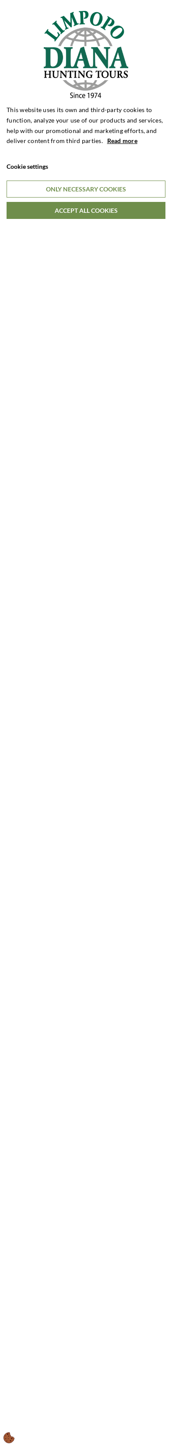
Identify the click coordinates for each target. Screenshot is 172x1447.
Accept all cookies (86, 210)
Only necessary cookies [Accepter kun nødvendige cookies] (86, 189)
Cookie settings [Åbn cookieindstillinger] (27, 166)
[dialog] (86, 723)
